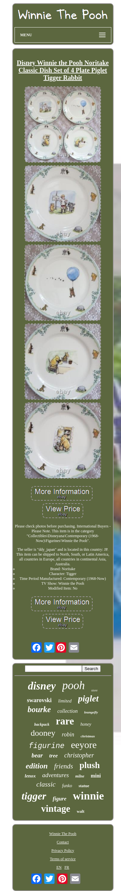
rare (65, 721)
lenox (30, 775)
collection (67, 711)
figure (59, 799)
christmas (88, 736)
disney (42, 686)
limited (65, 700)
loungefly (91, 712)
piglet (88, 698)
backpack (41, 724)
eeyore (84, 744)
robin (68, 734)
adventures (55, 775)
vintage (55, 808)
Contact (63, 842)
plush (89, 765)
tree (53, 756)
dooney (43, 733)
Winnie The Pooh (62, 833)
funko (67, 785)
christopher (79, 755)
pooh (73, 685)
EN (59, 867)
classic (45, 784)
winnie (88, 796)
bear (37, 755)
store (94, 690)
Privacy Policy (62, 850)
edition (37, 766)
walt (81, 811)
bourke (39, 709)
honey (85, 724)
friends (63, 766)
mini (96, 775)
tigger (34, 796)
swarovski (39, 700)
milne (79, 776)
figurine (46, 746)
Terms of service (63, 859)
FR (67, 867)
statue (83, 785)
